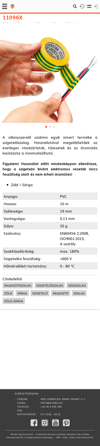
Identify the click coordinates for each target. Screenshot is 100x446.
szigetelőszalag (49, 333)
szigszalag (77, 333)
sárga (22, 341)
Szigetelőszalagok (48, 29)
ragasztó (60, 341)
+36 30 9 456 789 (51, 406)
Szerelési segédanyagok (20, 35)
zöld (8, 341)
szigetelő (40, 341)
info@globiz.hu (52, 403)
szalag (79, 341)
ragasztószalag (17, 333)
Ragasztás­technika (17, 29)
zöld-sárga (13, 349)
